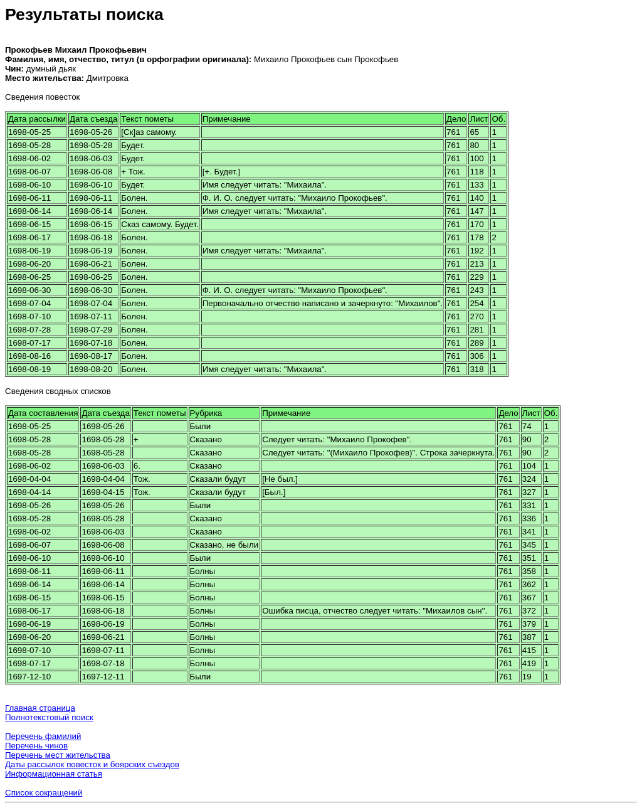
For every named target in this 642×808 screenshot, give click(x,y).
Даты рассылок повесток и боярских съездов (92, 764)
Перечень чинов (36, 745)
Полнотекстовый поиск (49, 717)
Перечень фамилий (43, 736)
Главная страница (40, 708)
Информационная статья (53, 774)
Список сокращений (43, 792)
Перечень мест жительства (57, 755)
